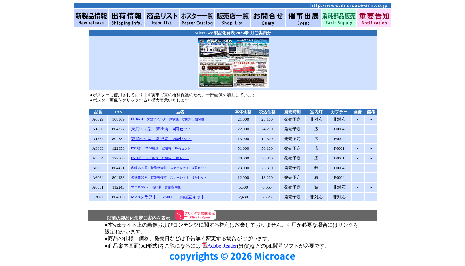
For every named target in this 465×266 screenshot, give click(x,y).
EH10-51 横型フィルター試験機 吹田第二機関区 (167, 119)
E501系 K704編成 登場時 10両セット (161, 148)
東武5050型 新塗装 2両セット (161, 139)
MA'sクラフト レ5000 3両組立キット (168, 197)
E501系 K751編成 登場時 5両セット (160, 158)
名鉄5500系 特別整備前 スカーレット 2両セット (169, 177)
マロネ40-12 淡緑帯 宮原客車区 (156, 187)
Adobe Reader (219, 246)
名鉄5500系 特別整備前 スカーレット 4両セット (169, 167)
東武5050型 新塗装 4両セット (161, 129)
